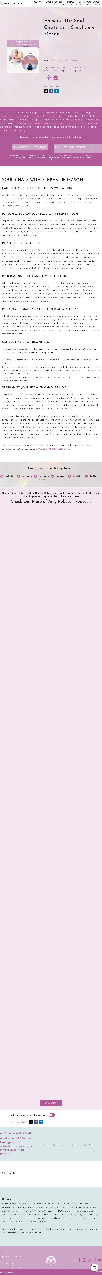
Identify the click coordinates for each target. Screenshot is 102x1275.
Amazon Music (81, 67)
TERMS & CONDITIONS (54, 1271)
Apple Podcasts (60, 67)
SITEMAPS (63, 1271)
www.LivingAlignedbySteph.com (54, 449)
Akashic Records (54, 2)
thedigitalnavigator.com (7, 1273)
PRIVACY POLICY (44, 1271)
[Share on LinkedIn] (56, 91)
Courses (56, 4)
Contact (97, 4)
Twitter (93, 476)
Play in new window (60, 60)
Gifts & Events (83, 4)
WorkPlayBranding (73, 1271)
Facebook (27, 476)
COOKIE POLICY (34, 1271)
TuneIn (67, 70)
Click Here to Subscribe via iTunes (31, 147)
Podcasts (68, 4)
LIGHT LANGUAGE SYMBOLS (89, 2)
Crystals (69, 2)
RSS (73, 70)
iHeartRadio (57, 70)
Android (47, 70)
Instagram (61, 476)
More (78, 70)
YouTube (77, 476)
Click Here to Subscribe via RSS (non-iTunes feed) (77, 148)
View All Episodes (51, 1103)
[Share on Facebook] (51, 91)
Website (9, 476)
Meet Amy (38, 2)
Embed (73, 60)
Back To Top (99, 1271)
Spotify (71, 67)
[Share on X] (46, 91)
